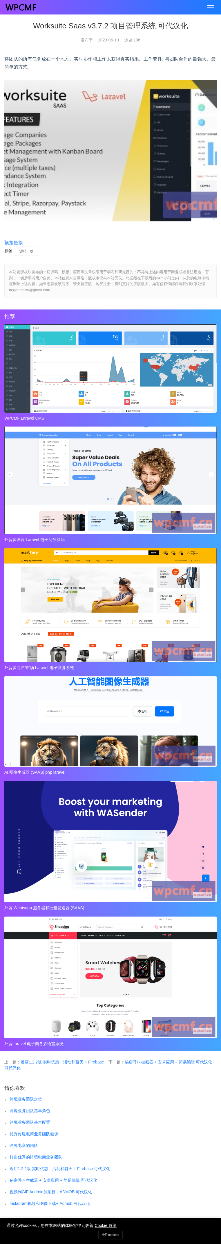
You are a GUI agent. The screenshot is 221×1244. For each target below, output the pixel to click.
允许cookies (110, 1234)
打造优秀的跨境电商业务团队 (36, 1157)
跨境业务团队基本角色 (30, 1111)
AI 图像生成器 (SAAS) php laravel (34, 772)
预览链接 (13, 242)
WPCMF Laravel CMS (24, 418)
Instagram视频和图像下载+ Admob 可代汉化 (50, 1203)
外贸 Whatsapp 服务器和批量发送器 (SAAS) (44, 908)
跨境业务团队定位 (26, 1099)
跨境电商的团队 (24, 1145)
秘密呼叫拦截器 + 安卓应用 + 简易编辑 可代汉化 (168, 1062)
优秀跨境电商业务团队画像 (34, 1134)
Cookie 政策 (105, 1225)
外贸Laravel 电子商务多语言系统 (34, 1043)
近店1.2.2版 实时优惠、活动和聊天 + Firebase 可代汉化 (60, 1169)
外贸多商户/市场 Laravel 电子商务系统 (39, 667)
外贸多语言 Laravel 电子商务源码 (34, 539)
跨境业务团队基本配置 (30, 1122)
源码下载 (26, 251)
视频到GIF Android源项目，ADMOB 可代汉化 (51, 1192)
